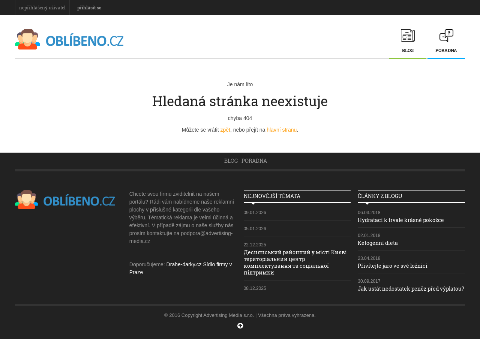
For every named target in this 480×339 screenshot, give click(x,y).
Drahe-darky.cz (184, 264)
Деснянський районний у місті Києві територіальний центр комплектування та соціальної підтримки (295, 262)
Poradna (446, 50)
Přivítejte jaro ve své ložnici (393, 265)
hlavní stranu (282, 130)
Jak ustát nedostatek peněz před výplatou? (411, 288)
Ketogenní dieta (378, 242)
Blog (408, 50)
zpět (225, 130)
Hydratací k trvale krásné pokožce (401, 220)
